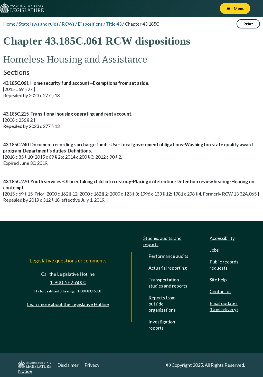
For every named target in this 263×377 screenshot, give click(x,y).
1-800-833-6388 (89, 291)
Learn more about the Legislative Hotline (68, 304)
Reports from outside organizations (162, 304)
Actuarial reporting (167, 268)
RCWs (68, 24)
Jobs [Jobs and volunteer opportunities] (214, 250)
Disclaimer (68, 365)
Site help (218, 279)
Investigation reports (161, 325)
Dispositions (90, 24)
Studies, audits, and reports (162, 241)
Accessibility (222, 238)
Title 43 (113, 24)
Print (248, 23)
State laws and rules (38, 24)
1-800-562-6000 (68, 282)
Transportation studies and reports (167, 283)
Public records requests (224, 265)
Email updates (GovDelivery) (224, 306)
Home (9, 24)
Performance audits (168, 256)
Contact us (220, 291)
